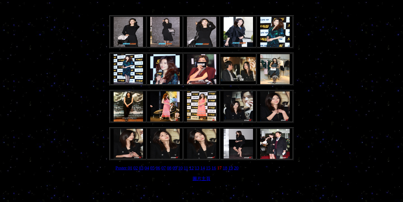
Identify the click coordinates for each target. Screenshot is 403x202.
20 (236, 168)
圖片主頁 (201, 178)
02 (135, 168)
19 (230, 168)
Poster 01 (124, 168)
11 (186, 168)
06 (158, 168)
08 (169, 168)
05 (152, 168)
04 (147, 168)
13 (197, 168)
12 (191, 168)
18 (225, 168)
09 (175, 168)
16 (214, 168)
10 (180, 168)
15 (208, 168)
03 (141, 168)
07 (163, 168)
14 (202, 168)
